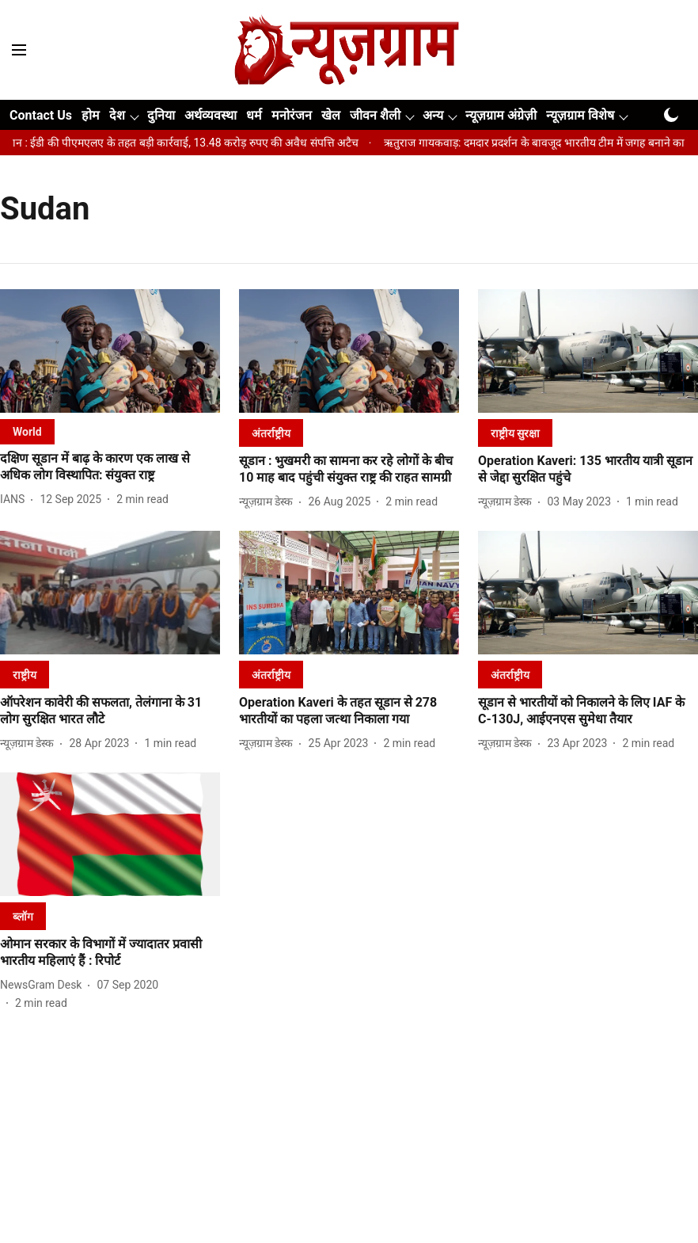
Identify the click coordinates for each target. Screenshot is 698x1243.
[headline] (110, 467)
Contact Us (40, 115)
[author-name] (15, 499)
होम (91, 115)
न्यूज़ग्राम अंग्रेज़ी (501, 115)
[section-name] (27, 431)
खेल (330, 115)
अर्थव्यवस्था (210, 115)
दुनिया (161, 115)
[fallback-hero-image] (110, 351)
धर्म (254, 115)
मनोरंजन (291, 115)
